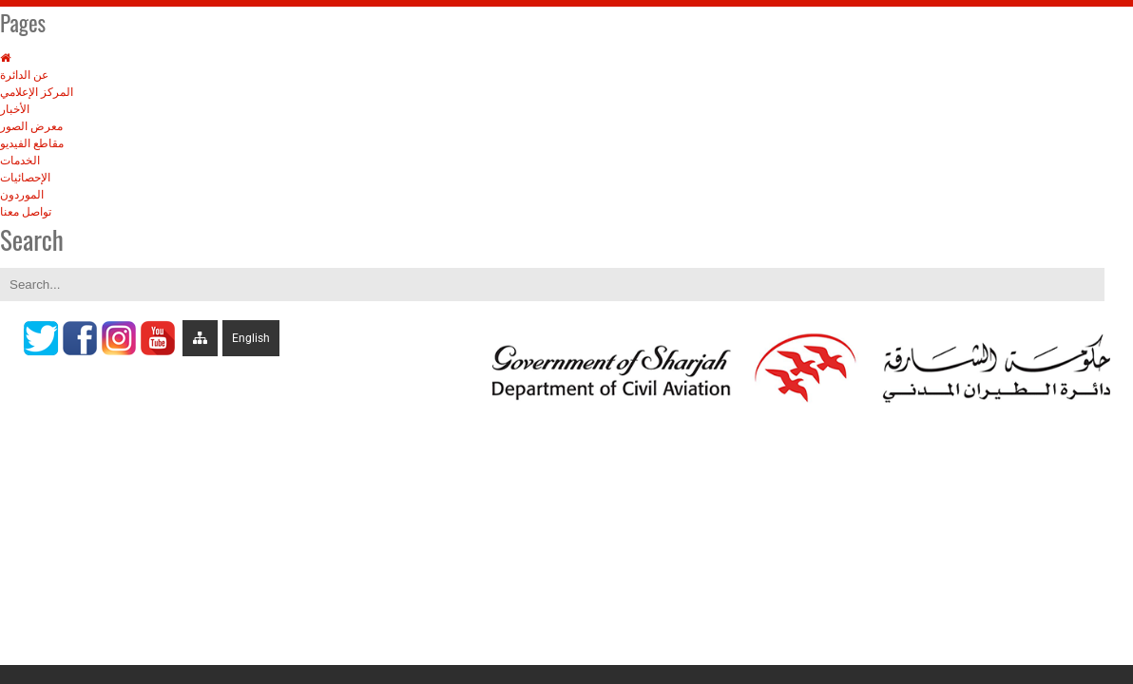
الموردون (22, 194)
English (251, 338)
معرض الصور (31, 126)
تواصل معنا (25, 211)
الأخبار (14, 109)
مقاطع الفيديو (32, 143)
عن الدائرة (24, 75)
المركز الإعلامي (36, 92)
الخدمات (20, 160)
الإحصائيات (25, 177)
